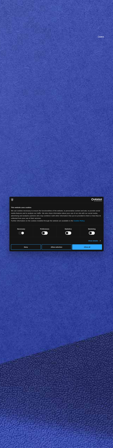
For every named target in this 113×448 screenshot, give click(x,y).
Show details (93, 241)
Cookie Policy (79, 221)
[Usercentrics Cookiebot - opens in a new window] (93, 199)
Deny (26, 247)
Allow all (87, 247)
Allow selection (56, 247)
